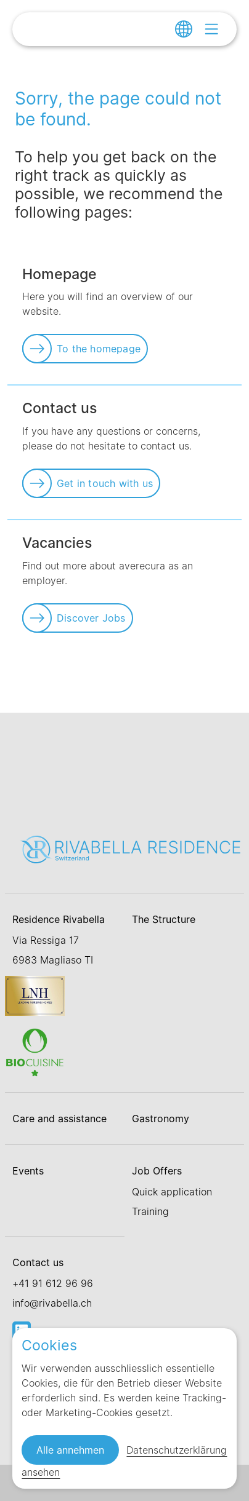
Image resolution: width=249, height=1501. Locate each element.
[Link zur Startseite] (131, 848)
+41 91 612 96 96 (52, 1283)
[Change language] (183, 29)
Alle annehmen (70, 1450)
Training (150, 1211)
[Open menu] (211, 29)
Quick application (172, 1192)
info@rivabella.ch (52, 1303)
